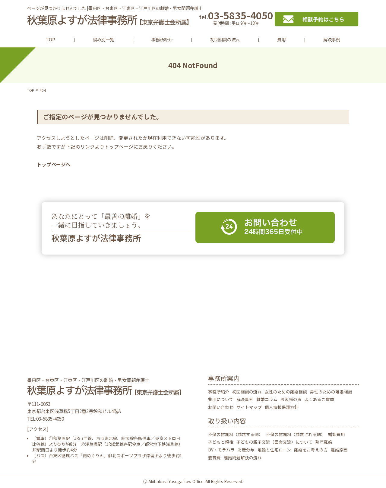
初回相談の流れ (225, 39)
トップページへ (54, 164)
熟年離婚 (323, 442)
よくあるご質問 (319, 399)
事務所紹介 (161, 39)
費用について (220, 399)
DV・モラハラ (221, 450)
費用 (281, 39)
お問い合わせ (220, 407)
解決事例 (331, 39)
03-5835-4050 (236, 18)
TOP (50, 39)
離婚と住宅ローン (274, 450)
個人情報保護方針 (282, 407)
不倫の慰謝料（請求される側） (295, 434)
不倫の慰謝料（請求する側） (235, 434)
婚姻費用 (336, 434)
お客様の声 (291, 399)
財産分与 (246, 450)
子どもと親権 (220, 442)
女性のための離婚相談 (286, 392)
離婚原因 (339, 450)
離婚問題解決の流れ (243, 457)
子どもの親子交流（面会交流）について (274, 442)
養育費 (214, 457)
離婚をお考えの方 (311, 450)
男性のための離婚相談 (331, 392)
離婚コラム (266, 399)
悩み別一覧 (103, 39)
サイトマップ (249, 407)
